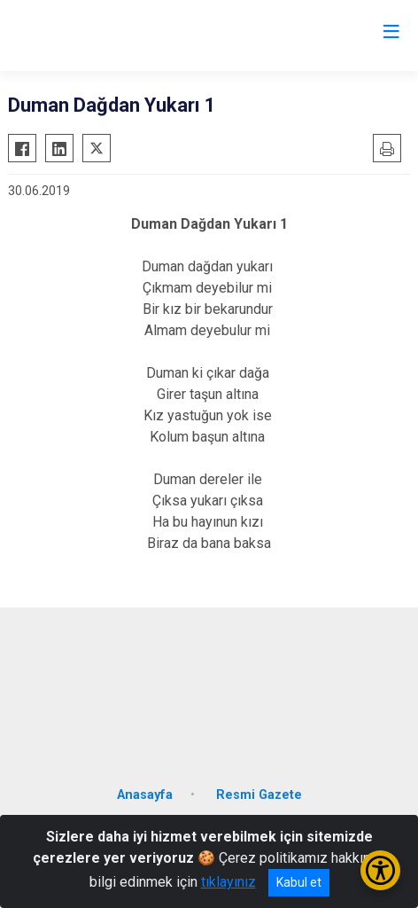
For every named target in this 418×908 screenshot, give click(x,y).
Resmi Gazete (259, 794)
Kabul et (298, 882)
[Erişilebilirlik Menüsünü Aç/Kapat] (380, 870)
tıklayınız (228, 881)
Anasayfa (145, 794)
